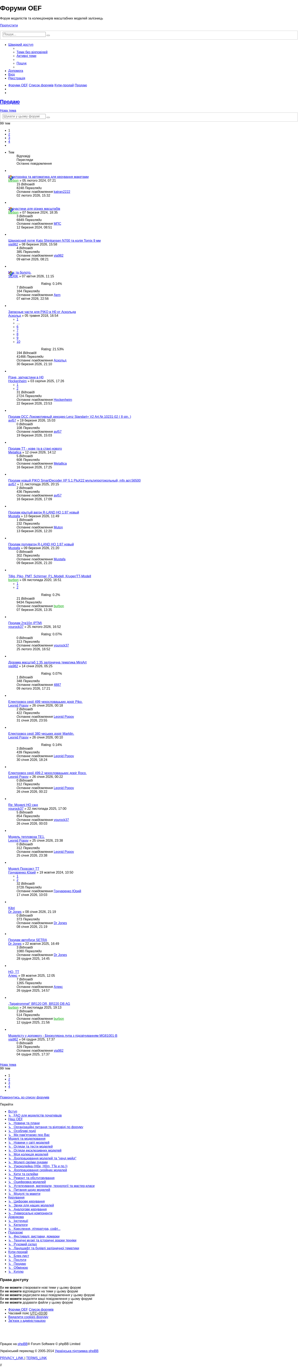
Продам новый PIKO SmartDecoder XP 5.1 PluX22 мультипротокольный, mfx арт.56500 (74, 480)
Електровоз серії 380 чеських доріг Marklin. (41, 733)
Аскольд (14, 315)
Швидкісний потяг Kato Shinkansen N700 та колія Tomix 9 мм (54, 240)
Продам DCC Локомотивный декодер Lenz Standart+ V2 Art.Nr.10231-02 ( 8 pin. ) (69, 416)
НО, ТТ (13, 972)
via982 (13, 244)
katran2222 (62, 191)
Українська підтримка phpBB (77, 1351)
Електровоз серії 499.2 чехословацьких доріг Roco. (47, 773)
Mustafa (14, 516)
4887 (57, 685)
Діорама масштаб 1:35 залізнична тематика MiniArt (47, 662)
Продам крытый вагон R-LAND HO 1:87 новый (43, 512)
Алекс (12, 975)
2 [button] (9, 134)
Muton (58, 527)
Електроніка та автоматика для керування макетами (48, 177)
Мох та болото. (19, 272)
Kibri (11, 908)
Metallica (14, 452)
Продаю (10, 101)
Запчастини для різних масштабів (34, 208)
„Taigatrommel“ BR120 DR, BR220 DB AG (39, 1004)
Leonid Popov (18, 705)
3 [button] (9, 138)
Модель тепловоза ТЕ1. (26, 837)
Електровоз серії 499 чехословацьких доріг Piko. (45, 701)
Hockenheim (17, 381)
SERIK (13, 276)
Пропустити (9, 25)
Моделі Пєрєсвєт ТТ (23, 868)
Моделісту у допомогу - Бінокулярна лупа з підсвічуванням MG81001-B (62, 1035)
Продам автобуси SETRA (27, 940)
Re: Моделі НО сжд (23, 805)
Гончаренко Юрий (22, 872)
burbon (13, 180)
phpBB (23, 1344)
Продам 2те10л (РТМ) (25, 623)
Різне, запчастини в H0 (25, 377)
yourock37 (16, 627)
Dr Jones (15, 912)
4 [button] (9, 141)
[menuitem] (32, 52)
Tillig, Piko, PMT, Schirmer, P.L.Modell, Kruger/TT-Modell (49, 576)
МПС (57, 223)
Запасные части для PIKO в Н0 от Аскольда (42, 312)
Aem (57, 295)
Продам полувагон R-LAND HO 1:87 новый (41, 544)
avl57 (12, 420)
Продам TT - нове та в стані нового (35, 448)
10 (18, 341)
